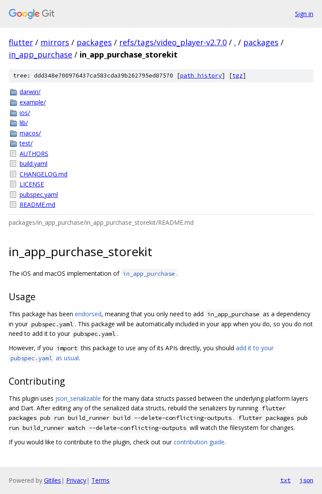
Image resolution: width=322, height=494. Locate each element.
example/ (33, 102)
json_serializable (78, 398)
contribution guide (199, 442)
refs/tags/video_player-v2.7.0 (173, 42)
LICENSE (32, 184)
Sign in (304, 14)
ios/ (25, 112)
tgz (237, 75)
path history (201, 75)
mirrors (54, 42)
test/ (26, 143)
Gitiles (52, 480)
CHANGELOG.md (43, 174)
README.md (37, 204)
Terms (100, 480)
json (306, 480)
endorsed (88, 314)
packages (94, 42)
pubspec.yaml (39, 194)
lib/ (24, 122)
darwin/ (30, 92)
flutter (21, 42)
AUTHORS (34, 153)
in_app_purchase (40, 54)
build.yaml (33, 163)
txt (285, 480)
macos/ (30, 133)
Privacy (76, 480)
